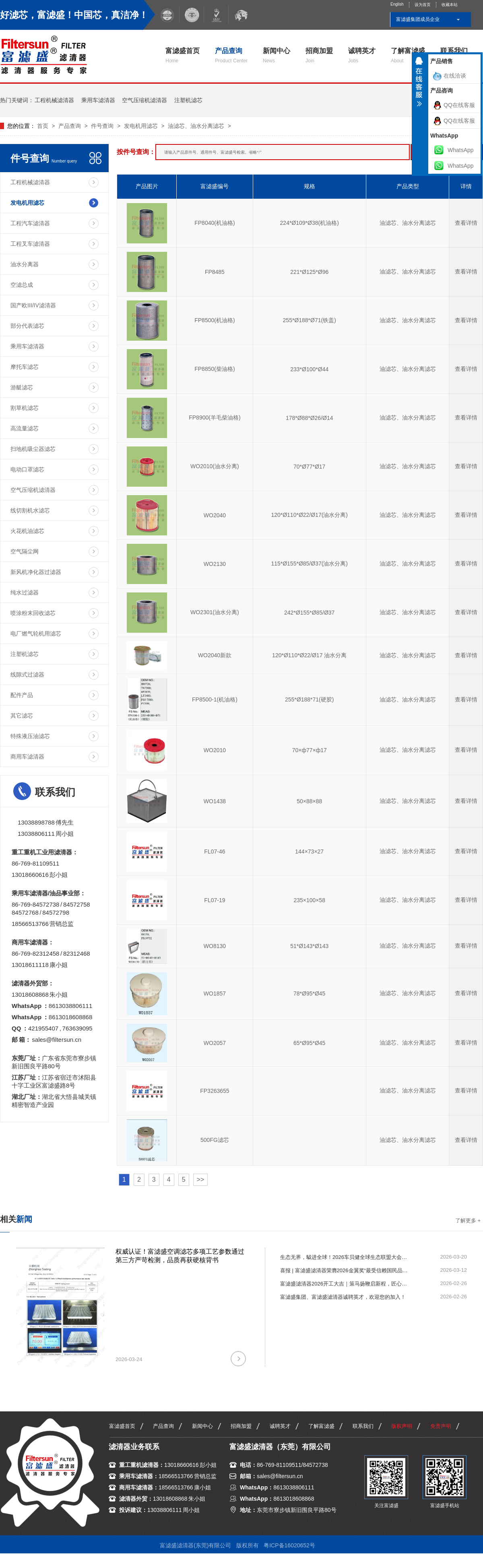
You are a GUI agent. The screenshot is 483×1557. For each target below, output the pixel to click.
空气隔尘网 (24, 551)
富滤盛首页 (182, 55)
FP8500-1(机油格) (214, 699)
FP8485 (215, 272)
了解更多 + (468, 1221)
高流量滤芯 (24, 428)
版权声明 (401, 1426)
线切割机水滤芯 (30, 510)
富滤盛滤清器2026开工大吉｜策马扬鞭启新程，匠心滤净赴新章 (344, 1284)
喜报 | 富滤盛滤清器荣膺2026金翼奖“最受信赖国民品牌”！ (344, 1270)
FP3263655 (214, 1091)
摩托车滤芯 (24, 367)
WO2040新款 (214, 655)
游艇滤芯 (21, 387)
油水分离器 (24, 264)
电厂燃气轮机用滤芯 (35, 633)
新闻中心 (276, 55)
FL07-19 (214, 900)
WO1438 (215, 801)
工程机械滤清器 (54, 100)
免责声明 (440, 1426)
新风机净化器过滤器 (35, 572)
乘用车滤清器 (98, 100)
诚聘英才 (362, 55)
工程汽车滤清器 (30, 223)
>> (200, 1179)
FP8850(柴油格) (214, 369)
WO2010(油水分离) (214, 466)
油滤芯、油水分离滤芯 (196, 126)
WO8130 (215, 946)
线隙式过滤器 (27, 674)
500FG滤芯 (214, 1140)
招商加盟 (319, 55)
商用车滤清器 (27, 756)
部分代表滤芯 (27, 326)
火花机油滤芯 (27, 531)
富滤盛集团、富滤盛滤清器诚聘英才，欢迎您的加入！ (343, 1297)
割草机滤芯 (24, 408)
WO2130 (215, 564)
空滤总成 (21, 285)
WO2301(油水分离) (214, 612)
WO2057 (215, 1043)
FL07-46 (214, 851)
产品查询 (231, 55)
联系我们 (363, 1426)
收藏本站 (450, 4)
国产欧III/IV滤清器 (33, 305)
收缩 (419, 84)
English (397, 4)
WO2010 (215, 750)
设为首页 (423, 4)
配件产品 (21, 695)
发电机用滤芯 (141, 126)
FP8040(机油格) (214, 223)
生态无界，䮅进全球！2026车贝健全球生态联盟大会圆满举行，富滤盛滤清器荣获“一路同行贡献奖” (344, 1257)
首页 (43, 126)
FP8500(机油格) (214, 320)
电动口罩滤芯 (27, 469)
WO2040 (215, 515)
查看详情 (466, 223)
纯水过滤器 (24, 592)
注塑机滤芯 (188, 100)
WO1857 (215, 993)
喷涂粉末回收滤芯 (33, 613)
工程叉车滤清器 (30, 244)
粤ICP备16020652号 (289, 1545)
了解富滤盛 (408, 55)
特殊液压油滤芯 (30, 736)
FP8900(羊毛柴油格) (214, 417)
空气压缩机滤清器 (144, 100)
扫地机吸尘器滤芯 (33, 449)
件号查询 (102, 126)
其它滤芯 (21, 715)
